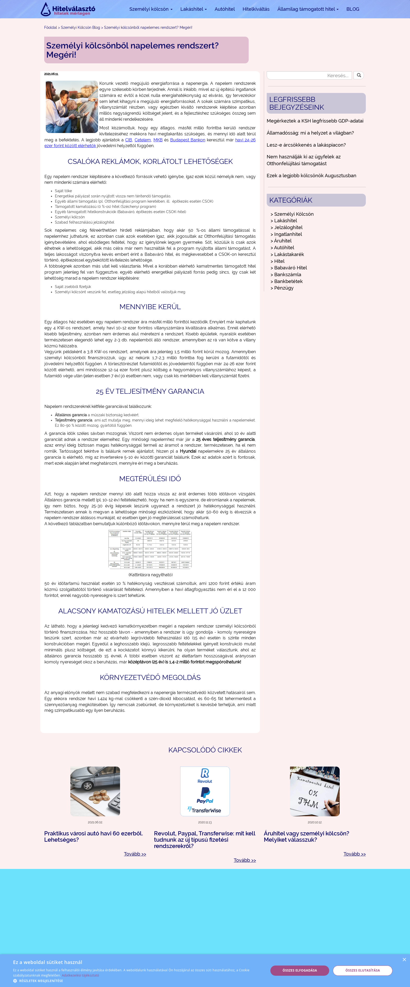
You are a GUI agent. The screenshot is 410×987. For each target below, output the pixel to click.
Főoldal (50, 27)
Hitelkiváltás (256, 9)
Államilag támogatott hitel (308, 9)
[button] (137, 980)
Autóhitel (225, 9)
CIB (128, 139)
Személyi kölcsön (151, 9)
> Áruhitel (281, 240)
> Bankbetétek (287, 281)
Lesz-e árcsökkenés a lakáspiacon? (306, 145)
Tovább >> (135, 854)
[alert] (205, 970)
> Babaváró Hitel (289, 267)
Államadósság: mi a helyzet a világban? (310, 133)
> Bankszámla (286, 274)
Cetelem (143, 139)
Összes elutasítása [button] (362, 970)
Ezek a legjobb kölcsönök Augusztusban (311, 175)
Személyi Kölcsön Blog (80, 27)
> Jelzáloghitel (287, 227)
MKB (158, 139)
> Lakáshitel (284, 220)
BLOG (352, 9)
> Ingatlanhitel (286, 234)
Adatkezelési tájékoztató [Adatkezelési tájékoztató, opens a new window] (80, 975)
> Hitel (277, 261)
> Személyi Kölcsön (292, 214)
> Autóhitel (282, 247)
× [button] (404, 960)
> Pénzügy (282, 288)
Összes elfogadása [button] (300, 970)
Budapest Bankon (187, 139)
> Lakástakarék (287, 254)
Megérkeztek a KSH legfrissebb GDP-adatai (315, 121)
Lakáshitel (193, 9)
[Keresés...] (309, 75)
